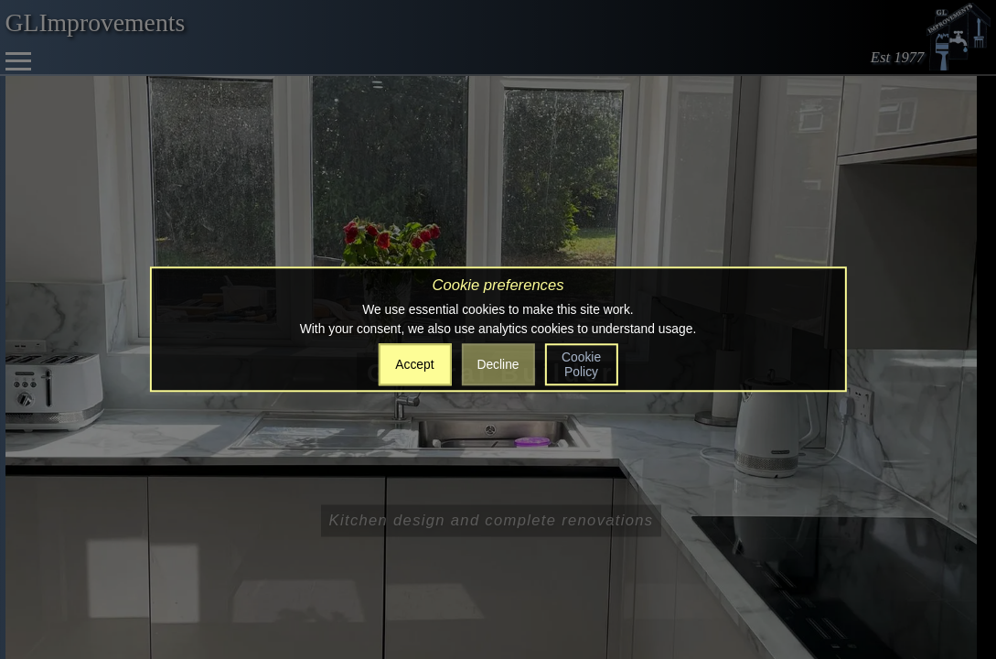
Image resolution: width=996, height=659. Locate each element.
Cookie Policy (581, 364)
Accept (414, 364)
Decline (498, 364)
